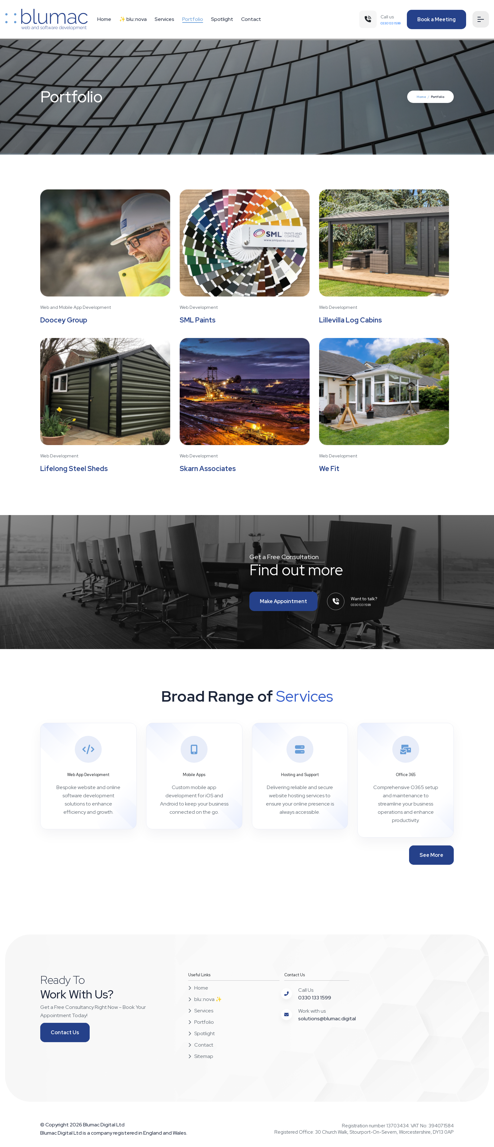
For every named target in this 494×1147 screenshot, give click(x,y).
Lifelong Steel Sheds (74, 469)
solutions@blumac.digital (327, 1019)
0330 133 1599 (314, 998)
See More (431, 855)
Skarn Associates (208, 469)
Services (164, 19)
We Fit (329, 469)
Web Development (199, 307)
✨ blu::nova (133, 19)
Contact (251, 19)
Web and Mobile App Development (75, 307)
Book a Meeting (435, 19)
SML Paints (198, 320)
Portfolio (192, 19)
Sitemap (200, 1056)
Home (104, 19)
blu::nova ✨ (205, 999)
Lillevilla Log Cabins (351, 320)
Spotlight (222, 19)
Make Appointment (283, 601)
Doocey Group (64, 320)
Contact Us (65, 1032)
